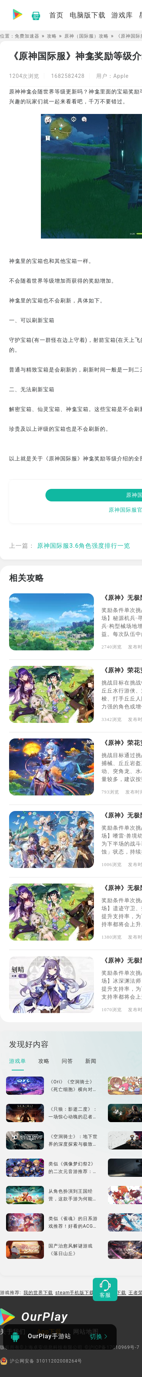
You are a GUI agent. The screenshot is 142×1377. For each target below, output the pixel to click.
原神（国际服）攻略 (86, 36)
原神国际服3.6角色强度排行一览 (83, 545)
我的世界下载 (38, 1292)
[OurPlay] (34, 1317)
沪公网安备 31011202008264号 (41, 1361)
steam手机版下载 (75, 1292)
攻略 (52, 36)
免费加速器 (27, 36)
